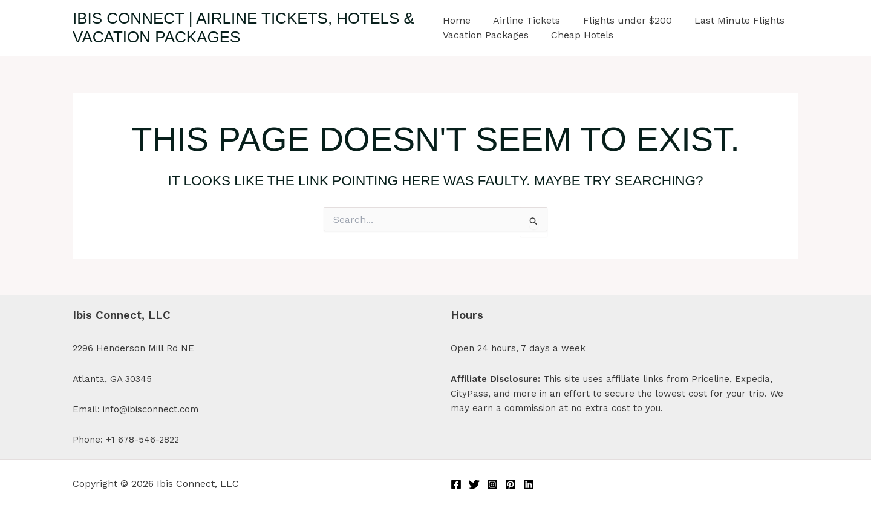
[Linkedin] (528, 484)
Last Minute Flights (730, 20)
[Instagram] (492, 484)
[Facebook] (456, 484)
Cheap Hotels (579, 35)
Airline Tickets (523, 20)
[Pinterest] (510, 484)
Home (457, 20)
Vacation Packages (486, 35)
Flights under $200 (620, 20)
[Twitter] (474, 484)
